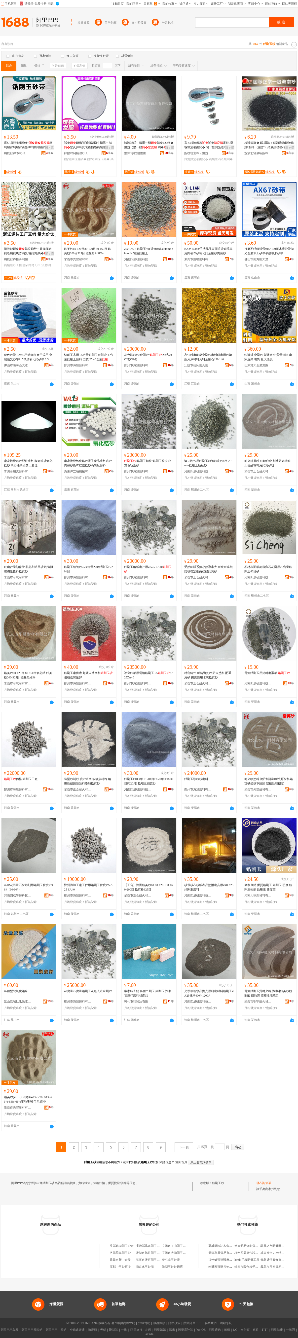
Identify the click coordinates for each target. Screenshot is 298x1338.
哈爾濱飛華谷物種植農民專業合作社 (232, 1266)
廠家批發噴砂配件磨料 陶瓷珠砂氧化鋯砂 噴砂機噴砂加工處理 (28, 463)
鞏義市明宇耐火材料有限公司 (258, 1001)
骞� (50, 153)
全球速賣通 (77, 1330)
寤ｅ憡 (109, 147)
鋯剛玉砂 (218, 1183)
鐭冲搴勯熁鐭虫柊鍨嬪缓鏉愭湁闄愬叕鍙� (137, 153)
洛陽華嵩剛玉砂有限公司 (126, 1253)
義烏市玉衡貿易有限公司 (277, 1266)
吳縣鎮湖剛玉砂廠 (122, 1246)
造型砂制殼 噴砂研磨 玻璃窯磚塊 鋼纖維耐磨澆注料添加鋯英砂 (87, 781)
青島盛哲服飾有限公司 (275, 1260)
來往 (256, 1330)
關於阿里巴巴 (192, 1323)
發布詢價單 (263, 1183)
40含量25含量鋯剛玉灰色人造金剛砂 (88, 991)
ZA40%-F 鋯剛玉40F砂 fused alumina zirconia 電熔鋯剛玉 (148, 251)
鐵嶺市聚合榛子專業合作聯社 (253, 1266)
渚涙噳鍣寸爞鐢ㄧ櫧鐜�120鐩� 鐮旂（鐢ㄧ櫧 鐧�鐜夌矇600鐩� (148, 145)
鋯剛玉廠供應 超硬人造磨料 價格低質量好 (88, 675)
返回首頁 (181, 1162)
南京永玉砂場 (145, 1266)
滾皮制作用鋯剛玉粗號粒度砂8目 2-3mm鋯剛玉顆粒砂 (208, 463)
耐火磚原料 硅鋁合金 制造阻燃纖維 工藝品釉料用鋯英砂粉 (267, 463)
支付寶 (245, 1330)
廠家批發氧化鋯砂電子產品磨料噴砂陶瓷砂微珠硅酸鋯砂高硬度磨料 (88, 463)
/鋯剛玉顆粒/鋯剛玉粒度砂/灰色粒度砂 (147, 463)
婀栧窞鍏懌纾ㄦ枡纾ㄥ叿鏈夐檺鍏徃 (17, 153)
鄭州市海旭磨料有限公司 (77, 365)
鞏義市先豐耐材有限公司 (77, 259)
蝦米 (172, 1330)
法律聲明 (144, 1323)
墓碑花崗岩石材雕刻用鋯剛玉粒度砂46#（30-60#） (28, 887)
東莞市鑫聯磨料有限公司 (198, 259)
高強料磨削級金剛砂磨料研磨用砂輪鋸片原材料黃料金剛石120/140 (208, 357)
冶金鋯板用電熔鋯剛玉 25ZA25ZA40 (149, 675)
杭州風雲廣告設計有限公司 (252, 1253)
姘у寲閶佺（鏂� (98, 159)
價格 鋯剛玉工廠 (20, 779)
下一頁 (184, 1147)
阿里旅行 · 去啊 (140, 1330)
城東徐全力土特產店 (274, 1253)
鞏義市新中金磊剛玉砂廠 (126, 1260)
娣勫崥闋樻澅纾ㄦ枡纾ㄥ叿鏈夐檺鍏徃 (77, 153)
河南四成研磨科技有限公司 (137, 259)
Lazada (148, 1334)
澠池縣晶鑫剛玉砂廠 (149, 1246)
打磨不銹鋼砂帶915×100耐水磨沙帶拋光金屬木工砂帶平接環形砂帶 (269, 251)
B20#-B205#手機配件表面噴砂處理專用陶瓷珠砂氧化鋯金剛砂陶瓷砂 (208, 251)
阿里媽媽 (160, 1330)
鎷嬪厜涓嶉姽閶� (221, 159)
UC (235, 1330)
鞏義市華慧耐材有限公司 (17, 577)
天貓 (103, 1330)
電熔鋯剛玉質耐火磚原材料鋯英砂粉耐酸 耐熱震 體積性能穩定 (268, 993)
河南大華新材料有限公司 (258, 895)
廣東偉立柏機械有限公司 (77, 471)
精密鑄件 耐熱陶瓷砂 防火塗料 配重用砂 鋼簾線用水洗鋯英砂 (207, 675)
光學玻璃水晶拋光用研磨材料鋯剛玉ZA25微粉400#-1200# (209, 993)
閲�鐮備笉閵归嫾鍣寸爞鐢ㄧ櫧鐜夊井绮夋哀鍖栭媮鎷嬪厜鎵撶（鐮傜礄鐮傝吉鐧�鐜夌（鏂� (88, 145)
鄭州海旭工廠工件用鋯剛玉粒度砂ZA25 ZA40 (88, 887)
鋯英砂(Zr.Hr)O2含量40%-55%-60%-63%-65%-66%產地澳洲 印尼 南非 (28, 1099)
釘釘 (265, 1330)
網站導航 (226, 1323)
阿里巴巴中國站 (56, 1330)
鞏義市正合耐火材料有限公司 (258, 471)
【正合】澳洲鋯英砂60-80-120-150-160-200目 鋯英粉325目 (148, 887)
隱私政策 (174, 1323)
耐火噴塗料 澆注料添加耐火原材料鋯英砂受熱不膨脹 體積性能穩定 (268, 781)
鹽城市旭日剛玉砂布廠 (151, 1253)
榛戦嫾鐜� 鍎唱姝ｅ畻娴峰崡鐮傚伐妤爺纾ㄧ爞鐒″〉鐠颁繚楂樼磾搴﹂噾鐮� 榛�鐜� (269, 145)
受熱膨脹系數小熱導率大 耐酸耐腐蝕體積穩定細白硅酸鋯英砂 (208, 569)
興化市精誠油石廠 (136, 1001)
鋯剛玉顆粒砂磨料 (196, 779)
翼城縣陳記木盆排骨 (221, 1246)
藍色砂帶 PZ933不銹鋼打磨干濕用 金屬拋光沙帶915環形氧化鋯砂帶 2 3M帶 (28, 357)
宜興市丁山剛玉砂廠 (175, 1246)
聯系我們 (211, 1323)
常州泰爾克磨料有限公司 (17, 471)
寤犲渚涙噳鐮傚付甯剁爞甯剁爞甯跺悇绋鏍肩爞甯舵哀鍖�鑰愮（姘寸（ (28, 145)
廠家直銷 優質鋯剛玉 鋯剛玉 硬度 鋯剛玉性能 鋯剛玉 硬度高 (268, 887)
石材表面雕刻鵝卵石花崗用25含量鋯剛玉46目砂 (268, 569)
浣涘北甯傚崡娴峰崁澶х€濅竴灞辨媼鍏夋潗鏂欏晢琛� (258, 153)
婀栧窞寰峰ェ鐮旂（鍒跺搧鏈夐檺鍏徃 (198, 153)
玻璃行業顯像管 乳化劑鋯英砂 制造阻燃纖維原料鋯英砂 (28, 569)
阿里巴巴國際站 (32, 1330)
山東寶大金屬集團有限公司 (258, 365)
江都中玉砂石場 (120, 1266)
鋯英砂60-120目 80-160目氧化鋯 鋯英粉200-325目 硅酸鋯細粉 (28, 675)
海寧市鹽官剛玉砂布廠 (151, 1260)
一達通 (290, 1330)
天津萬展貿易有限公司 (223, 1253)
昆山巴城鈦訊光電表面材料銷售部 (17, 1001)
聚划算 (113, 1330)
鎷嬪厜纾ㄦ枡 (13, 265)
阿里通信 (215, 1330)
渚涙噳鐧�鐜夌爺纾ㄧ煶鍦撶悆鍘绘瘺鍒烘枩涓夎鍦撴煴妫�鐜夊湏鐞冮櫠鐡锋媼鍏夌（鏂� (28, 251)
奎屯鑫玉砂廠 (171, 1260)
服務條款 (159, 1323)
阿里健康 (277, 1330)
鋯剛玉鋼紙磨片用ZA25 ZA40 (148, 569)
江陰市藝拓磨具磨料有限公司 (198, 365)
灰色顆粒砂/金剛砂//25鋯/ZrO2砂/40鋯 (148, 357)
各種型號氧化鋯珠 (16, 991)
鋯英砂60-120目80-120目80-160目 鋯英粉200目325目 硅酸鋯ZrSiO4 (87, 251)
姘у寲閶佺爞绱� (75, 159)
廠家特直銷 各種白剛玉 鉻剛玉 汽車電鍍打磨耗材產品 (147, 993)
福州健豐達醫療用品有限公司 (227, 1260)
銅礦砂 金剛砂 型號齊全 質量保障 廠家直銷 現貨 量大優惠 (268, 357)
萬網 (227, 1330)
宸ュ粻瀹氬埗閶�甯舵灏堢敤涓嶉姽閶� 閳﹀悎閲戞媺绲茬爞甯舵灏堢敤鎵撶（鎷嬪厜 (208, 145)
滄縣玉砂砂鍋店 (172, 1266)
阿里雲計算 (185, 1330)
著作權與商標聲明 (123, 1323)
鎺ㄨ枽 (49, 147)
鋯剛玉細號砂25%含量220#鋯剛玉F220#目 (88, 569)
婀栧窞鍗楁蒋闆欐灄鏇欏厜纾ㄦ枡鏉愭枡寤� (17, 259)
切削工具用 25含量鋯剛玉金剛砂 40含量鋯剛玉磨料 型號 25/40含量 (88, 357)
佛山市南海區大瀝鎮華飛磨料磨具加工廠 (258, 259)
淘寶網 (92, 1330)
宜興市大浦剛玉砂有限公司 (180, 1253)
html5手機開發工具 (246, 1260)
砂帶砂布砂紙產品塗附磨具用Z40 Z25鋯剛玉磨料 (208, 887)
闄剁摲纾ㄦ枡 (31, 265)
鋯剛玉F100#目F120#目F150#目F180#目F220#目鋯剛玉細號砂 (148, 781)
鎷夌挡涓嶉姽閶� (196, 159)
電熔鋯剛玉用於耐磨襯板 (267, 673)
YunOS (201, 1330)
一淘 (124, 1330)
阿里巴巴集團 (10, 1330)
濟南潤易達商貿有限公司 (250, 1246)
